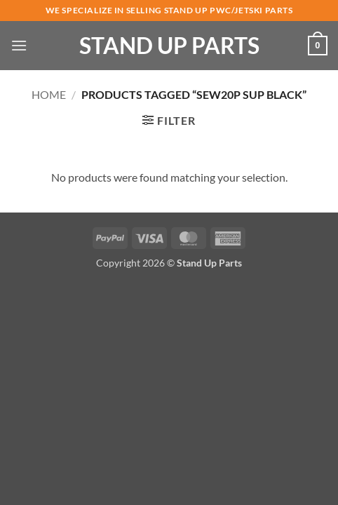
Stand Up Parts (169, 45)
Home (49, 94)
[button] (19, 45)
